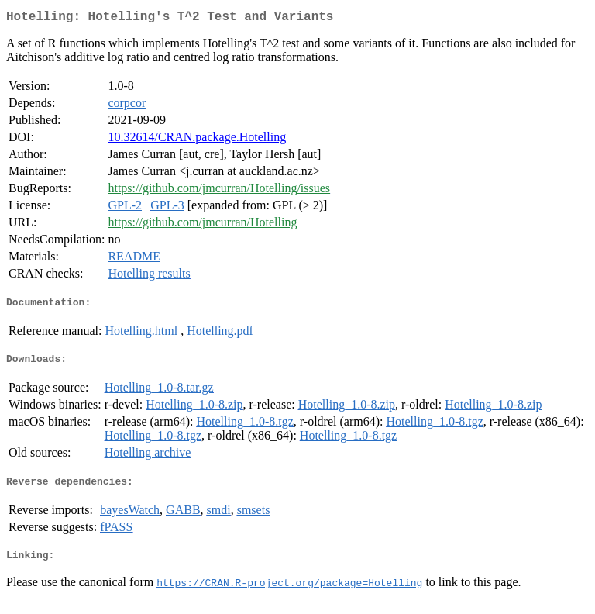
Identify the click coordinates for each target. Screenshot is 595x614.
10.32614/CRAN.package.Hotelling (197, 140)
